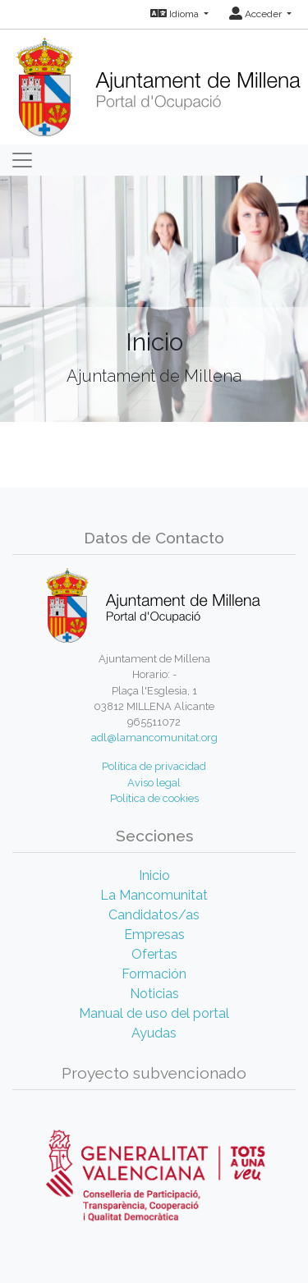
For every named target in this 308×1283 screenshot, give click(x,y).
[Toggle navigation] (22, 160)
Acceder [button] (256, 14)
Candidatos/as (154, 915)
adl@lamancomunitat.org (154, 737)
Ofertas (154, 954)
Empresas (154, 934)
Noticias (154, 993)
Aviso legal (154, 783)
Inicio (154, 875)
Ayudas (154, 1033)
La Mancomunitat (154, 895)
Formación (154, 974)
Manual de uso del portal (154, 1013)
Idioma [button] (175, 14)
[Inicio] (158, 81)
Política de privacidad (154, 766)
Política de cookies (154, 798)
